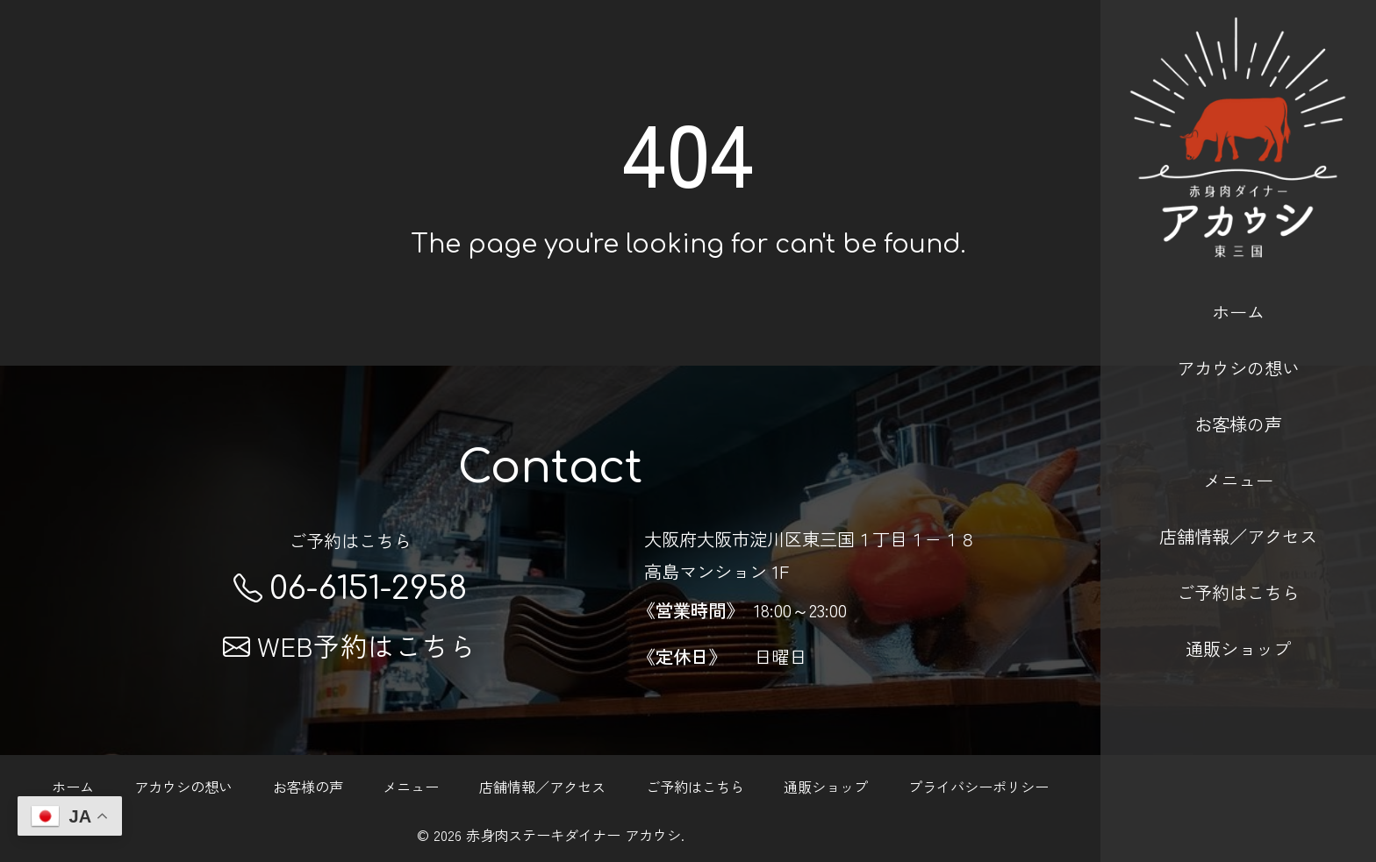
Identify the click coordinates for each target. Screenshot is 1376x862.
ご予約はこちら (1238, 568)
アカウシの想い (1238, 343)
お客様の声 (1238, 399)
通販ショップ (1238, 624)
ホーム (1238, 287)
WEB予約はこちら (350, 645)
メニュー (1238, 455)
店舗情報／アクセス (1238, 512)
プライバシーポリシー (978, 786)
